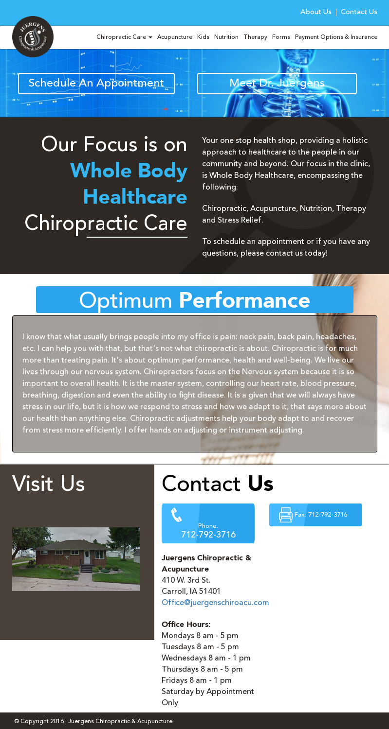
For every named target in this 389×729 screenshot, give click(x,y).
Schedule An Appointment (96, 83)
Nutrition (226, 37)
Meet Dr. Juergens (277, 83)
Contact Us (359, 12)
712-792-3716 (208, 535)
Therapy (255, 37)
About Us (316, 12)
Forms (281, 37)
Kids (203, 37)
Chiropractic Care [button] (124, 37)
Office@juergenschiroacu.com (215, 603)
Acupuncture (174, 37)
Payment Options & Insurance (336, 37)
